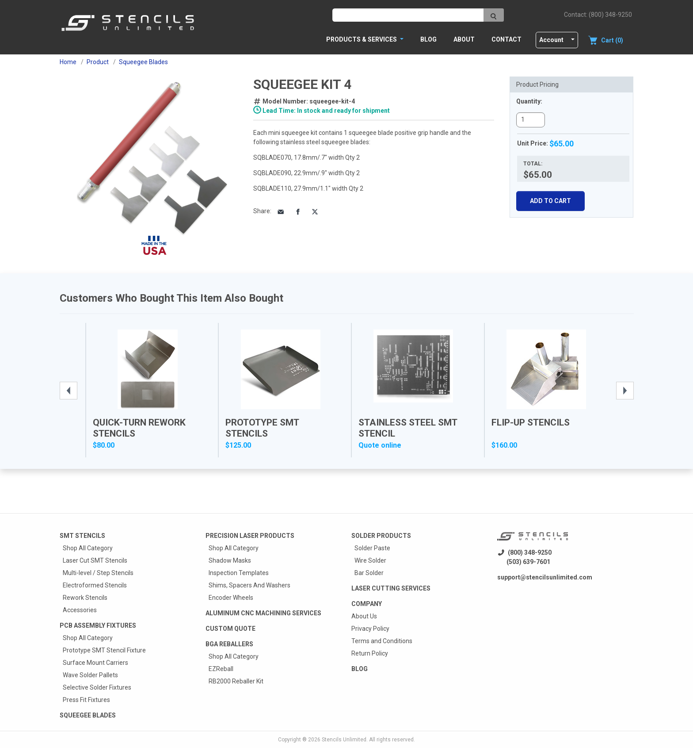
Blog (428, 39)
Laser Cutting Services (390, 588)
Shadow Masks (230, 560)
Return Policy (369, 653)
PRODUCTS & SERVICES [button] (362, 39)
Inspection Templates (239, 572)
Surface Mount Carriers (95, 662)
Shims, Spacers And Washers (249, 585)
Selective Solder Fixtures (97, 687)
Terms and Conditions (381, 640)
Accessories (80, 610)
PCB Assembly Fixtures (98, 625)
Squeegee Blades (88, 715)
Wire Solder (370, 560)
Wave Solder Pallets (90, 675)
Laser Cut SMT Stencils (95, 560)
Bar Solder (369, 572)
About (464, 39)
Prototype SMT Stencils (262, 428)
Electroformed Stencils (95, 585)
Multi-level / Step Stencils (98, 572)
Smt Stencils (82, 535)
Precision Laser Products (250, 535)
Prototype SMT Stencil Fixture (104, 650)
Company (366, 603)
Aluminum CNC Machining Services (263, 613)
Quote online (379, 445)
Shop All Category (88, 548)
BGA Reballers (229, 644)
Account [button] (551, 39)
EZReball (221, 668)
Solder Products (381, 535)
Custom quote (230, 628)
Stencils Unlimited (344, 739)
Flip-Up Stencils (530, 422)
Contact (506, 39)
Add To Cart (550, 200)
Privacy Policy (370, 628)
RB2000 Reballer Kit (236, 681)
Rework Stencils (85, 597)
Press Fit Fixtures (86, 699)
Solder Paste (372, 548)
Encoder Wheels (231, 597)
